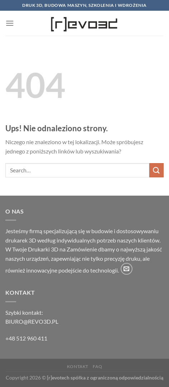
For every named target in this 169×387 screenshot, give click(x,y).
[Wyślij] (156, 170)
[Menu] (9, 23)
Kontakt (77, 366)
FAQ (97, 366)
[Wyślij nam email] (126, 269)
